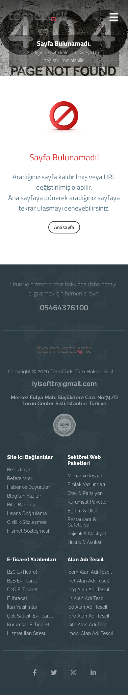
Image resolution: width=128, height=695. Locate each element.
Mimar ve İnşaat (85, 475)
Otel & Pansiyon (85, 493)
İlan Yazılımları (23, 607)
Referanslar (19, 478)
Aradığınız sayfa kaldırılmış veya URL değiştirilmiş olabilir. (64, 56)
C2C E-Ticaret (22, 589)
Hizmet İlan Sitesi (26, 633)
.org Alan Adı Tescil (88, 589)
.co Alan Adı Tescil (87, 607)
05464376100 (64, 307)
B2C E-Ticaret (22, 572)
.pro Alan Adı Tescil (88, 616)
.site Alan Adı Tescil (89, 624)
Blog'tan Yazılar (24, 496)
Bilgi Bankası (21, 504)
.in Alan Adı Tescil (87, 598)
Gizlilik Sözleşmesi (27, 522)
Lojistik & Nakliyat (87, 533)
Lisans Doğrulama (27, 513)
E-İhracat (17, 598)
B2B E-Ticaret (22, 580)
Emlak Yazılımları (86, 484)
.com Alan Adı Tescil (90, 572)
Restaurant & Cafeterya (82, 522)
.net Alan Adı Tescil (88, 580)
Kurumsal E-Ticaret (28, 624)
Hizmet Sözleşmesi (28, 531)
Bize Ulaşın (19, 469)
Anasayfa (64, 227)
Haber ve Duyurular (28, 487)
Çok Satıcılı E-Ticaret (30, 616)
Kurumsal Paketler (88, 502)
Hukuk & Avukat (85, 542)
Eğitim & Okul (83, 510)
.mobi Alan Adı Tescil (90, 633)
